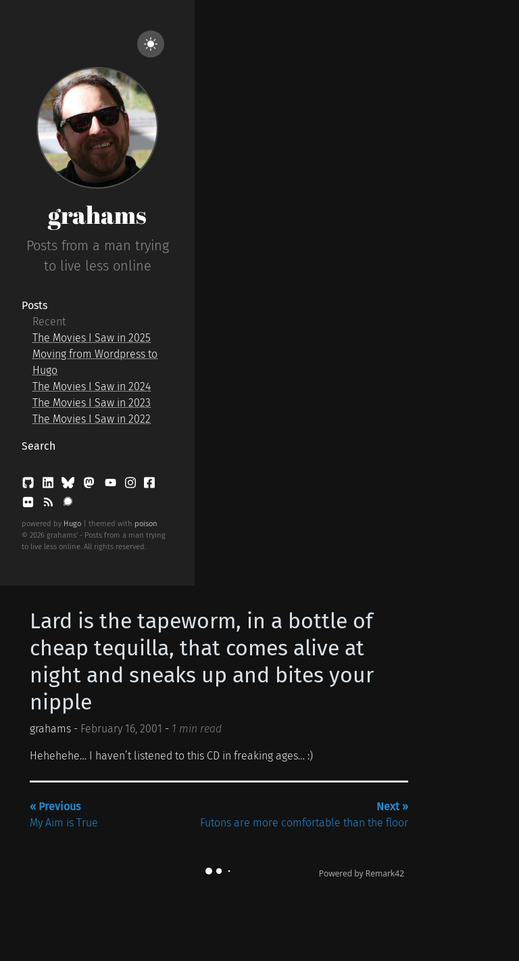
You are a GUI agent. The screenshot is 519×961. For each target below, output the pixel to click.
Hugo (72, 523)
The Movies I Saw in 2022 (91, 419)
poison (145, 523)
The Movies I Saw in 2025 (91, 337)
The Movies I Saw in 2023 (91, 402)
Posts (34, 305)
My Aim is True (64, 814)
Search (38, 446)
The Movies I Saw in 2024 (91, 386)
